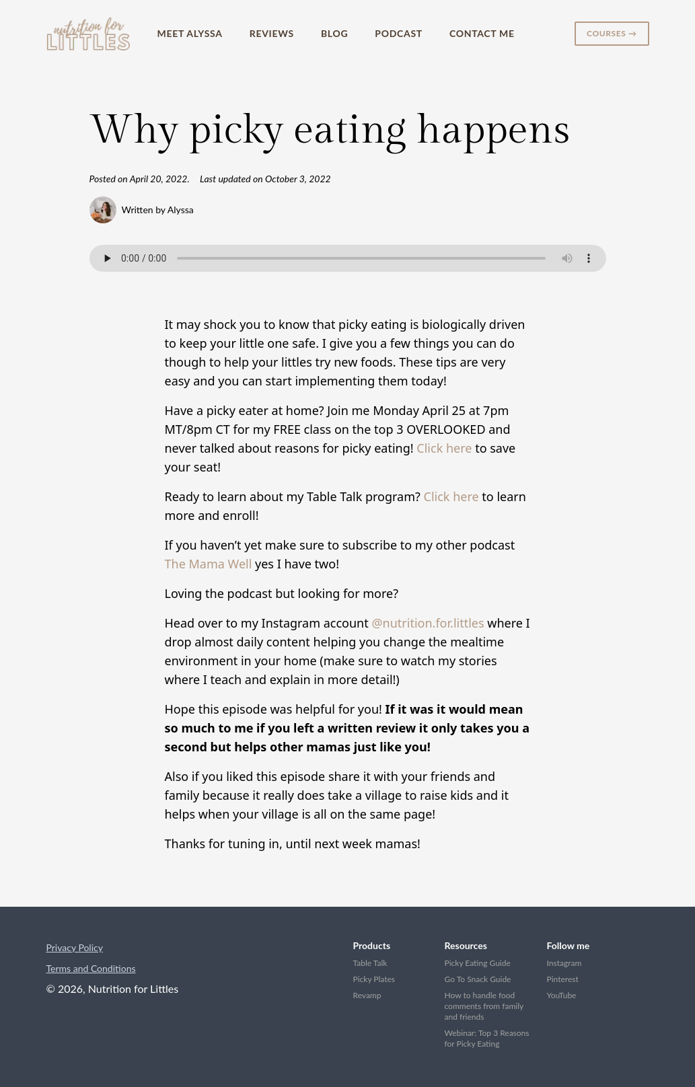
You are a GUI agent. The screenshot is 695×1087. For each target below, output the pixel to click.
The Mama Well (208, 564)
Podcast (399, 33)
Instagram (564, 963)
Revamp (367, 995)
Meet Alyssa (190, 33)
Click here (444, 448)
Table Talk (370, 963)
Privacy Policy (74, 947)
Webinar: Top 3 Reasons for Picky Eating (487, 1038)
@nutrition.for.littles (427, 623)
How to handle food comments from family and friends (484, 1006)
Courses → (611, 33)
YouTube (562, 995)
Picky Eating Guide (478, 963)
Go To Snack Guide (478, 979)
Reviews (272, 33)
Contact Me (482, 33)
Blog (334, 33)
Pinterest (563, 979)
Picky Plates (374, 979)
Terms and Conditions (91, 968)
